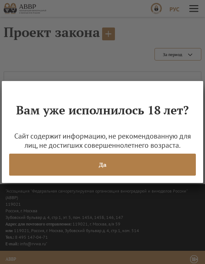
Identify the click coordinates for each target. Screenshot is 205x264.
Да (103, 165)
